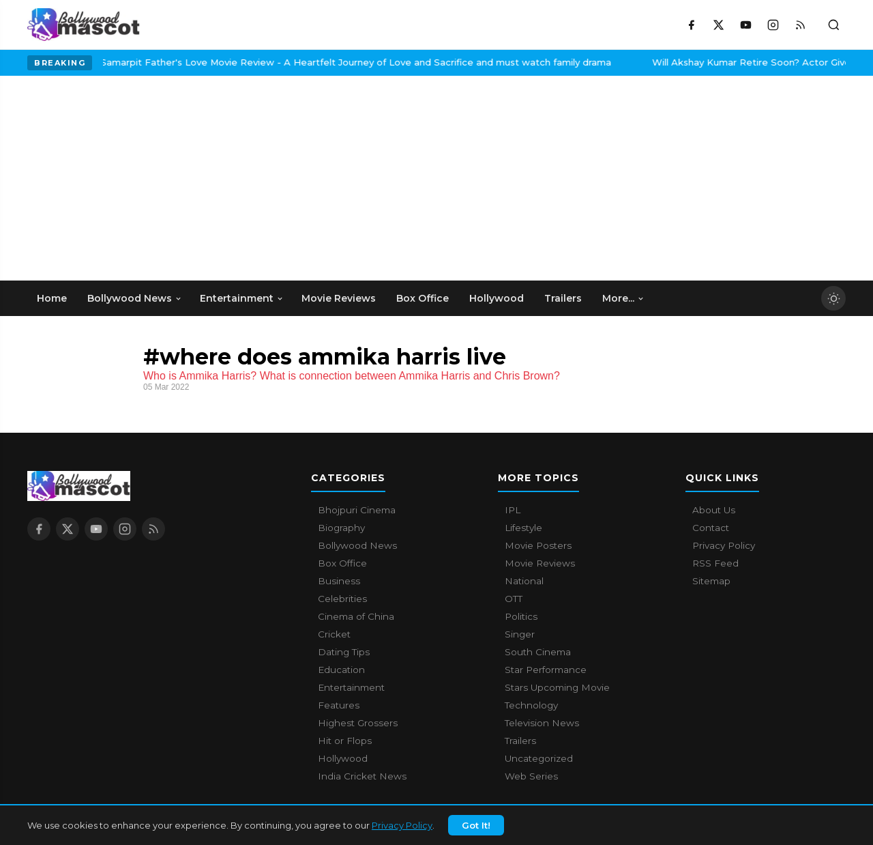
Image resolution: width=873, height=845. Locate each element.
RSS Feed (715, 563)
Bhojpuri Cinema (357, 509)
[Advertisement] (129, 178)
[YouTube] (745, 24)
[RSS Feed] (800, 24)
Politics (521, 616)
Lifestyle (523, 527)
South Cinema (538, 651)
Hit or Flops (345, 740)
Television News (542, 722)
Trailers (520, 740)
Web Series (531, 776)
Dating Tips (344, 651)
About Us (713, 509)
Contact (710, 527)
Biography (341, 527)
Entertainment (351, 687)
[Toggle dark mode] (833, 298)
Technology (531, 705)
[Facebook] (690, 24)
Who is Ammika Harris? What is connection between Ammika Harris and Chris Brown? (351, 376)
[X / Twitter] (718, 24)
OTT (513, 598)
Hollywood (343, 758)
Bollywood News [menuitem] (134, 298)
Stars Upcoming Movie (557, 687)
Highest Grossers (358, 722)
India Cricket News (362, 776)
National (524, 580)
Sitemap (711, 580)
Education (341, 669)
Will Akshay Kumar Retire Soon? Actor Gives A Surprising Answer (671, 62)
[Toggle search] (833, 24)
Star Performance (546, 669)
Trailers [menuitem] (563, 298)
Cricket (334, 634)
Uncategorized (539, 758)
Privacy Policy (402, 825)
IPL (512, 509)
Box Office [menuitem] (422, 298)
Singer (520, 634)
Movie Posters (538, 545)
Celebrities (342, 598)
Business (339, 580)
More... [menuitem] (623, 298)
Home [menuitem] (52, 298)
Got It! (476, 825)
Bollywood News (357, 545)
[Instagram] (772, 24)
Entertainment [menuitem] (242, 298)
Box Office (342, 563)
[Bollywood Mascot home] (83, 24)
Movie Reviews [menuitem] (338, 298)
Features (338, 705)
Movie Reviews (540, 563)
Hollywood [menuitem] (496, 298)
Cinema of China (356, 616)
